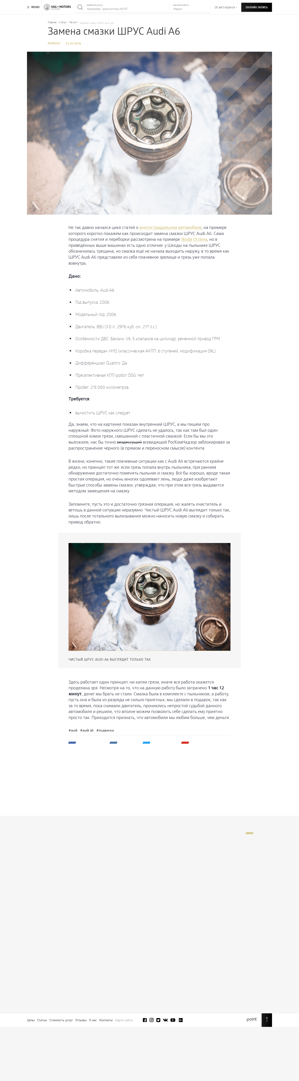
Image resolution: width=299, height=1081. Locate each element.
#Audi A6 (87, 730)
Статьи (63, 22)
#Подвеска (105, 730)
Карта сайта (123, 1020)
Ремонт (73, 22)
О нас (93, 1020)
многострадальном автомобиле (170, 228)
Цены (31, 1020)
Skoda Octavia (194, 240)
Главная (52, 22)
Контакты (106, 1020)
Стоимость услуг (61, 1020)
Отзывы (81, 1020)
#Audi (73, 730)
